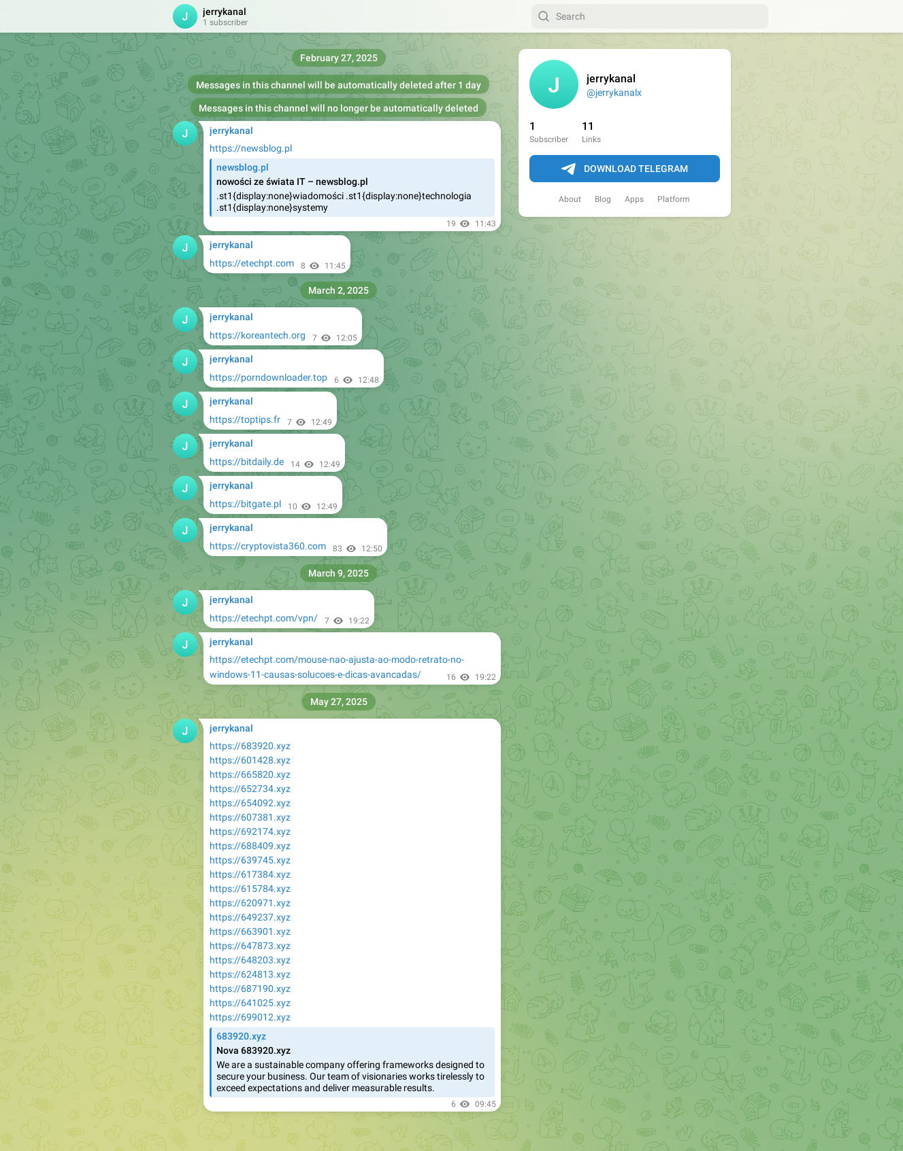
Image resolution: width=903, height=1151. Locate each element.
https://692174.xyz (250, 831)
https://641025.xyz (250, 1002)
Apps (634, 199)
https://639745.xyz (250, 860)
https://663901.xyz (250, 931)
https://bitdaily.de (247, 461)
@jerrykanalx (614, 92)
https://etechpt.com (252, 263)
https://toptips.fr (245, 419)
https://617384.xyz (250, 874)
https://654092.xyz (250, 802)
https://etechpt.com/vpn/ (264, 618)
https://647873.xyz (250, 945)
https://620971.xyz (250, 902)
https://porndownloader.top (268, 377)
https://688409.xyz (250, 845)
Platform (673, 199)
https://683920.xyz (250, 745)
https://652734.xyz (250, 788)
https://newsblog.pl (251, 148)
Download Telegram (624, 169)
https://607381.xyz (250, 817)
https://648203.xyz (250, 960)
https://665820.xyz (250, 774)
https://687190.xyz (250, 988)
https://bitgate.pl (245, 503)
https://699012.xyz (250, 1017)
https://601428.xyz (250, 760)
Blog (603, 199)
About (570, 199)
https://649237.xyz (250, 917)
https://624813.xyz (250, 974)
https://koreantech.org (258, 335)
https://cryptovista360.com (268, 545)
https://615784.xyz (250, 888)
